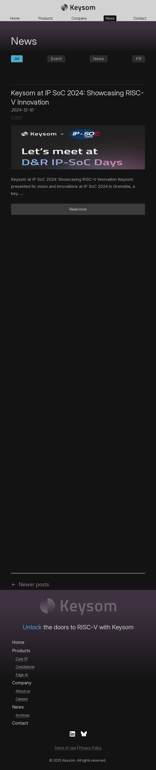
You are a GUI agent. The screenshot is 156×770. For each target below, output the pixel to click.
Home (15, 18)
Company (79, 18)
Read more (78, 209)
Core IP (22, 659)
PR (138, 58)
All (17, 58)
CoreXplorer (25, 667)
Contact (139, 18)
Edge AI (22, 674)
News (110, 18)
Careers (22, 699)
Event (56, 58)
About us (23, 691)
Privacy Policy (90, 748)
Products (45, 18)
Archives (23, 715)
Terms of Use (65, 748)
